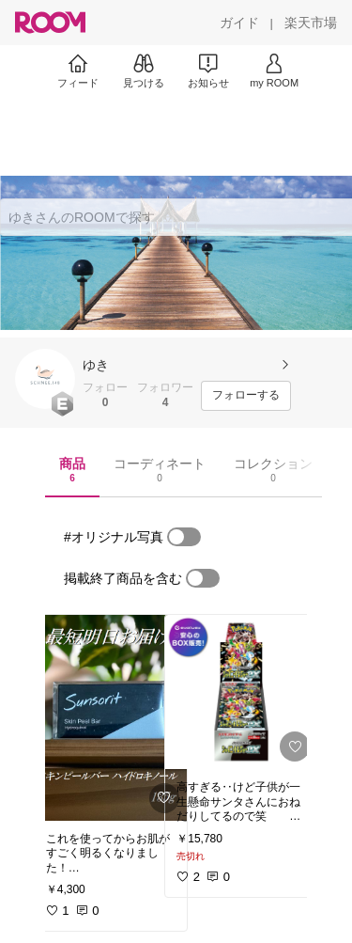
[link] (111, 718)
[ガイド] (239, 22)
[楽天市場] (310, 22)
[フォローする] (246, 396)
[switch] (184, 536)
